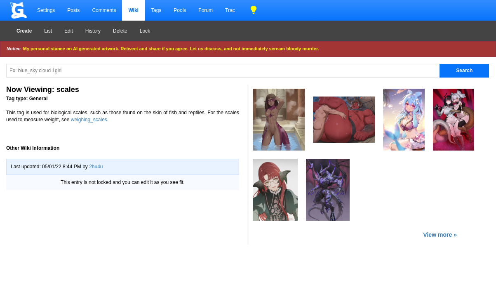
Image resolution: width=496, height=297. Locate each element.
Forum (205, 10)
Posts (73, 10)
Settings (46, 10)
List (48, 31)
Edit (68, 31)
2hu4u (96, 167)
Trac (230, 10)
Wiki (133, 10)
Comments (104, 10)
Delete (120, 31)
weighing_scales (89, 120)
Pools (180, 10)
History (93, 31)
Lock (145, 31)
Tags (156, 10)
